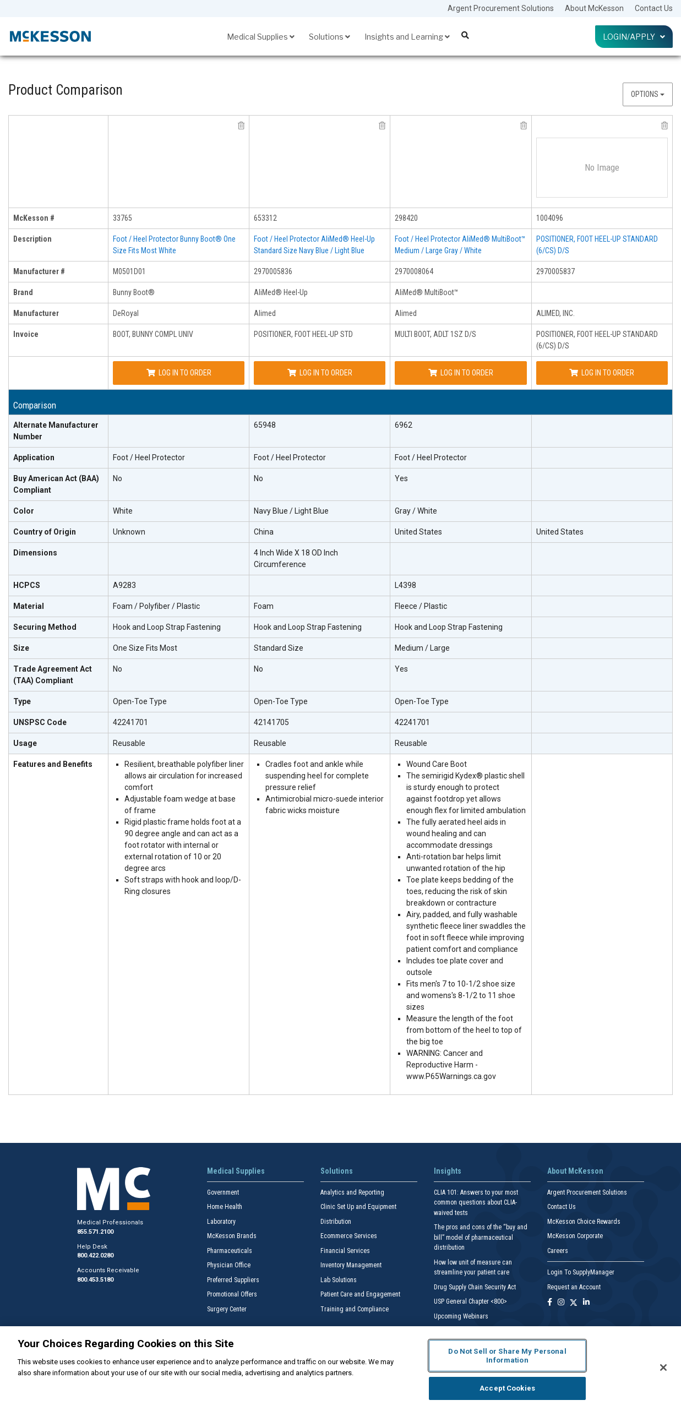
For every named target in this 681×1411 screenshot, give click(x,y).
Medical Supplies (261, 36)
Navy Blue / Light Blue (291, 510)
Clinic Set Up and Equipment (358, 1207)
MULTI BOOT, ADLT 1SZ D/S (435, 334)
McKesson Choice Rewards (583, 1221)
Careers (557, 1251)
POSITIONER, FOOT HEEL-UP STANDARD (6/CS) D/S (597, 340)
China (264, 531)
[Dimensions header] (58, 559)
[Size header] (58, 648)
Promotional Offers (232, 1294)
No (117, 478)
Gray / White (416, 510)
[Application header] (58, 458)
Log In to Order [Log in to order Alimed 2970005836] (319, 372)
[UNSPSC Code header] (58, 722)
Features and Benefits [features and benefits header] (52, 764)
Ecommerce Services (348, 1236)
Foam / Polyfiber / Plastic (156, 606)
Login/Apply (634, 36)
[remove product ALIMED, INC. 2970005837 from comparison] (664, 125)
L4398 (405, 585)
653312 (265, 218)
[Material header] (58, 606)
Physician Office (228, 1265)
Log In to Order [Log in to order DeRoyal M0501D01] (178, 372)
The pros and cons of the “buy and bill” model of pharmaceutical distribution (480, 1237)
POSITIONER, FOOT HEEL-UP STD (303, 334)
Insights (447, 1171)
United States (418, 531)
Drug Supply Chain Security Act (475, 1287)
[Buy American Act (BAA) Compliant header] (58, 484)
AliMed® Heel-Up (281, 292)
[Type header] (58, 701)
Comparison (34, 405)
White (123, 510)
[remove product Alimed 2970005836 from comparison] (382, 125)
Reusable (129, 743)
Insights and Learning (407, 36)
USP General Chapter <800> (470, 1301)
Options (647, 94)
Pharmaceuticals (229, 1251)
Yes (401, 478)
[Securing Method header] (58, 627)
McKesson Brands (232, 1236)
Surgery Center (227, 1309)
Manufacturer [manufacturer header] (36, 313)
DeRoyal (126, 313)
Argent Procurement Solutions (501, 8)
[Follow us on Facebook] (549, 1303)
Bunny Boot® (134, 292)
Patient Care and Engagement (360, 1294)
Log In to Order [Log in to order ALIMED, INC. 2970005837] (601, 372)
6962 (403, 425)
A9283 (124, 585)
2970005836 (273, 271)
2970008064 (414, 271)
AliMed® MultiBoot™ (427, 292)
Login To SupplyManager (580, 1272)
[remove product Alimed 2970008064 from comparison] (523, 125)
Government (223, 1192)
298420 (406, 218)
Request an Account (574, 1287)
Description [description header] (32, 239)
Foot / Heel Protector (149, 457)
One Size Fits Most (145, 648)
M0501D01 (129, 271)
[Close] (663, 1367)
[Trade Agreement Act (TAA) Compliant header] (58, 675)
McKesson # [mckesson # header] (34, 218)
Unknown (129, 531)
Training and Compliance (354, 1309)
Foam (264, 606)
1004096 (549, 218)
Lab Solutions (338, 1280)
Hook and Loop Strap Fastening (167, 627)
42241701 (130, 722)
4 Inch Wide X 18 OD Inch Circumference (296, 558)
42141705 (271, 722)
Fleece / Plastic (421, 606)
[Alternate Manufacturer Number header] (58, 431)
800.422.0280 (95, 1255)
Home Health (224, 1207)
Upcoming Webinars (461, 1316)
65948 (265, 425)
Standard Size (278, 648)
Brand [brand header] (23, 292)
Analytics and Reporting (352, 1192)
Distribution (335, 1221)
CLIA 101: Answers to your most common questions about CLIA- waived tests (476, 1203)
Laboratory (221, 1221)
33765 (122, 218)
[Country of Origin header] (58, 532)
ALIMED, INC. (555, 313)
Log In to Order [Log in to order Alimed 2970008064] (460, 372)
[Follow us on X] (574, 1303)
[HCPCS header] (58, 585)
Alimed (265, 313)
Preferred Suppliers (233, 1280)
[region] (340, 1368)
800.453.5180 (95, 1279)
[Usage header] (58, 743)
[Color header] (58, 511)
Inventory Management (351, 1265)
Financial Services (345, 1251)
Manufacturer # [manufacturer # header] (39, 271)
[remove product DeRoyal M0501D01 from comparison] (241, 125)
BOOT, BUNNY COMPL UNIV (153, 334)
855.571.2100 (95, 1231)
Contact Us (654, 8)
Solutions (329, 36)
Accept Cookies (507, 1388)
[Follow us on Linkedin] (586, 1303)
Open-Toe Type (140, 701)
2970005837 (555, 271)
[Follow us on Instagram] (561, 1303)
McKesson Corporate (575, 1236)
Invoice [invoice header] (26, 334)
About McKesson (594, 8)
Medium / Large (422, 648)
